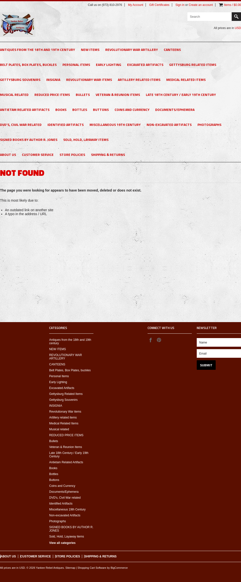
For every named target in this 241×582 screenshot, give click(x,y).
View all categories (62, 543)
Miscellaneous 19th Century (115, 124)
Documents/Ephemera (175, 109)
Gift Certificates (159, 5)
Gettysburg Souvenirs (20, 79)
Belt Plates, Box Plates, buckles (28, 64)
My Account (135, 5)
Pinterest (159, 340)
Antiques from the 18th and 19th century (37, 49)
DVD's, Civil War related (21, 124)
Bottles (79, 109)
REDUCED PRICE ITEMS (52, 94)
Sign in (179, 5)
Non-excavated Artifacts (169, 124)
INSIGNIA (53, 79)
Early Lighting (108, 64)
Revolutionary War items (89, 79)
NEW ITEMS (90, 49)
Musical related (14, 94)
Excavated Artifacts (145, 64)
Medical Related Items (186, 79)
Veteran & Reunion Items (118, 94)
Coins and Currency (132, 109)
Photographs (209, 124)
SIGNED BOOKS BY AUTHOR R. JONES (28, 139)
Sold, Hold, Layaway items (85, 139)
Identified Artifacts (65, 124)
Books (60, 109)
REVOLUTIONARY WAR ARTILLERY (131, 49)
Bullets (83, 94)
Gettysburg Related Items (192, 64)
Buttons (101, 109)
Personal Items (76, 64)
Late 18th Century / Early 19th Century (181, 94)
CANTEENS (172, 49)
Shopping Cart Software (91, 567)
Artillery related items (139, 79)
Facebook (150, 340)
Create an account (201, 5)
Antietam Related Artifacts (24, 109)
